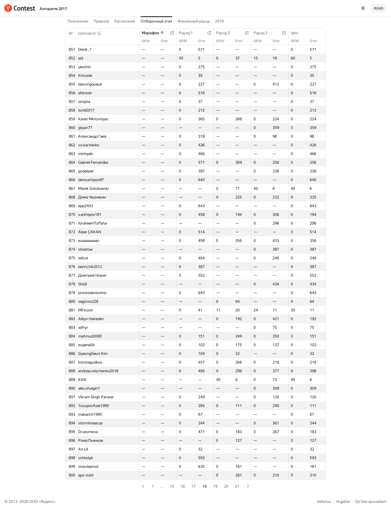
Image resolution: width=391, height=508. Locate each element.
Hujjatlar (343, 501)
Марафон (153, 33)
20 (226, 486)
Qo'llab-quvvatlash (371, 501)
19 (215, 486)
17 (193, 486)
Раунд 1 (188, 33)
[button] (89, 33)
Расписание (124, 21)
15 (172, 486)
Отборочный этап (156, 21)
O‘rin (167, 41)
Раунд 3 (263, 33)
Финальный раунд (194, 21)
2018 (219, 21)
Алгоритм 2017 (53, 9)
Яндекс (47, 501)
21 (237, 486)
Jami (297, 33)
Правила (101, 21)
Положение (77, 21)
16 (183, 486)
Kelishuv (324, 501)
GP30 (148, 41)
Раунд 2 (225, 33)
